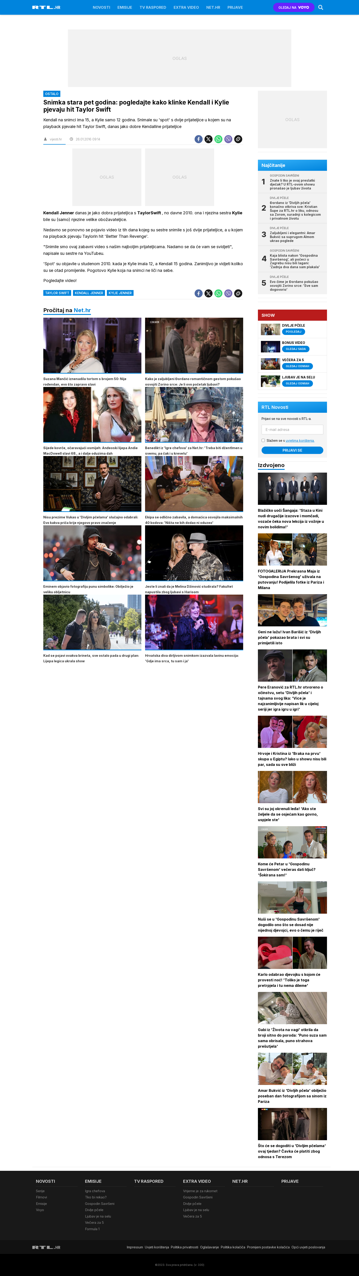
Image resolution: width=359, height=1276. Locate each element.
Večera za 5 (94, 1222)
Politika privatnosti (184, 1247)
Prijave (235, 7)
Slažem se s (291, 440)
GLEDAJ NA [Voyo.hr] (293, 7)
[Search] (320, 7)
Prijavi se (292, 450)
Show (268, 315)
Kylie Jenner (120, 293)
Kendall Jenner (89, 293)
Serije (40, 1191)
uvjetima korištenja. (300, 440)
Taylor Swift (57, 293)
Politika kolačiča (233, 1247)
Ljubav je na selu (98, 1216)
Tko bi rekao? (96, 1197)
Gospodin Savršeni (99, 1203)
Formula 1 (92, 1229)
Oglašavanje (209, 1247)
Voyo (40, 1210)
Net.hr (82, 310)
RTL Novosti (275, 407)
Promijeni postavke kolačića (268, 1247)
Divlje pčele (94, 1210)
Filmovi (41, 1197)
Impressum (135, 1247)
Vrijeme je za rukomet (200, 1191)
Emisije (124, 7)
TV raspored (153, 7)
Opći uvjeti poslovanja (308, 1247)
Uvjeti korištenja (157, 1247)
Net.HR (213, 7)
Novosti (101, 7)
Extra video (186, 7)
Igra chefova (95, 1191)
